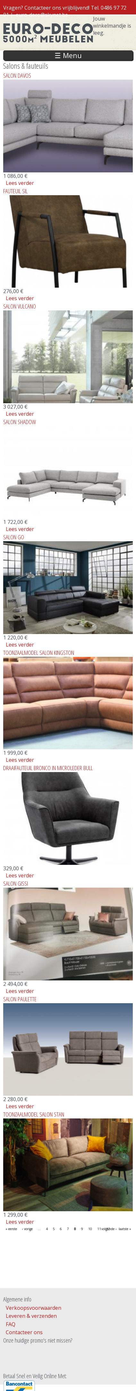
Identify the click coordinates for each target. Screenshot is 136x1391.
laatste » (125, 1229)
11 (99, 1229)
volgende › (108, 1229)
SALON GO (13, 537)
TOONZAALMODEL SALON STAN (33, 1114)
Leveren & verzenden (31, 1315)
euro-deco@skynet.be (42, 14)
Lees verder (20, 183)
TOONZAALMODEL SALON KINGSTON (38, 652)
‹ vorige (27, 1229)
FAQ (10, 1324)
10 (90, 1229)
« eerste (11, 1229)
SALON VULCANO (19, 306)
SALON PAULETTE (20, 999)
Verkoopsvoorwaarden (33, 1307)
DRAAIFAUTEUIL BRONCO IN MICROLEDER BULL (48, 767)
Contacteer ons (24, 1332)
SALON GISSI (15, 883)
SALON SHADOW (19, 421)
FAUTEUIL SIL (15, 191)
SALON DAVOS (17, 75)
